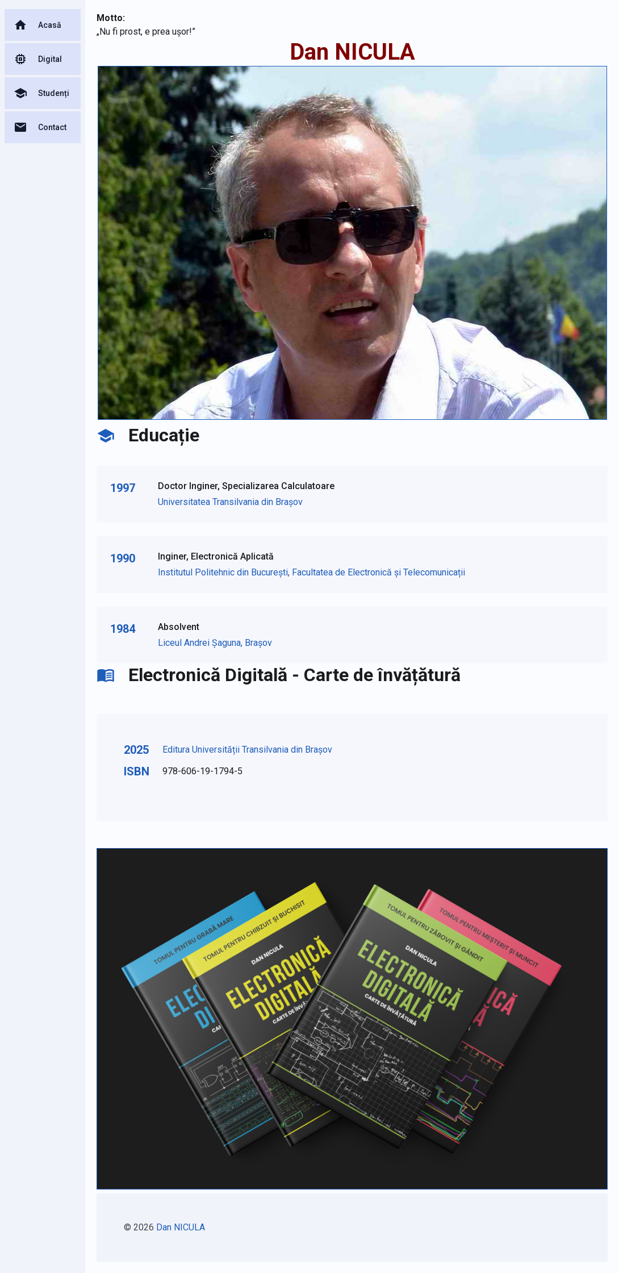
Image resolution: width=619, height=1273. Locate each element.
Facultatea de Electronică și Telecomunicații (378, 572)
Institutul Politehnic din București (223, 572)
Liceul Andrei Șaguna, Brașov (215, 642)
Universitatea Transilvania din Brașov (230, 501)
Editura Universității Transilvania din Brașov (247, 749)
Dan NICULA (180, 1227)
